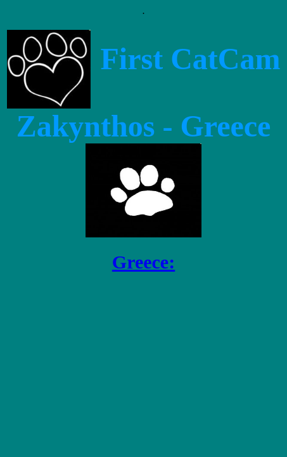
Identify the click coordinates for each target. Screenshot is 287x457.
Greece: (143, 261)
